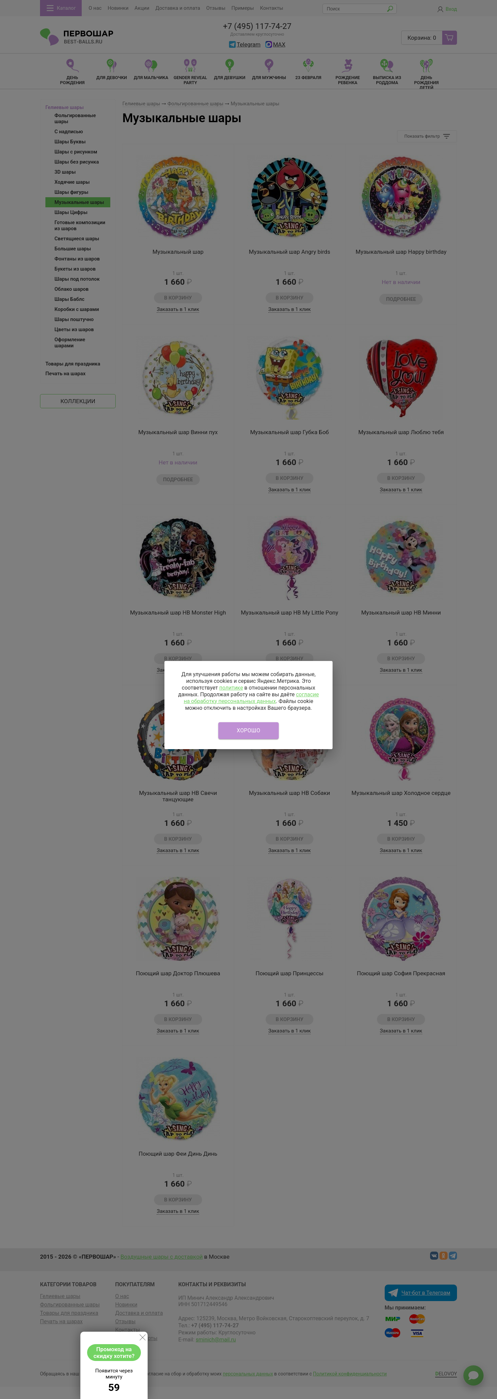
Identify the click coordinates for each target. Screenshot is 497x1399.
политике (231, 688)
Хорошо (248, 730)
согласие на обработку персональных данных (251, 697)
